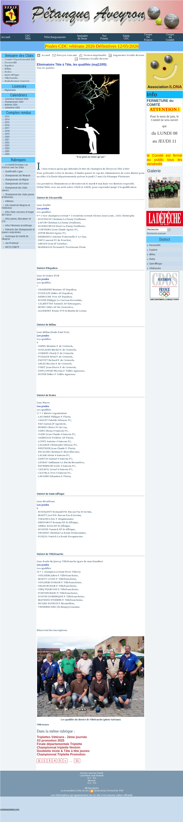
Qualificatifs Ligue (12, 171)
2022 (5, 142)
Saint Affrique (10, 74)
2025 (5, 151)
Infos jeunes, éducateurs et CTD (16, 220)
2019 (5, 134)
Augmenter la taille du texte (126, 55)
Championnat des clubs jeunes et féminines (18, 196)
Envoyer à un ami (64, 55)
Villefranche (9, 78)
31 (77, 760)
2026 (5, 154)
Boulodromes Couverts (15, 81)
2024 (5, 148)
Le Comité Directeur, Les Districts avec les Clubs (15, 166)
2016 (5, 125)
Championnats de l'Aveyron (16, 175)
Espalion (7, 65)
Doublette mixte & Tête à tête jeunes (63, 751)
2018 (5, 131)
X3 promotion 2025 (50, 740)
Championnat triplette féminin (58, 747)
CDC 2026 (27, 37)
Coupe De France (148, 37)
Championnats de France (15, 183)
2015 (5, 122)
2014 (5, 119)
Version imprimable (92, 55)
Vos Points (104, 37)
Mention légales (92, 788)
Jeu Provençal (10, 243)
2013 (5, 116)
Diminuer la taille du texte (91, 58)
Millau (6, 68)
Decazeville (9, 62)
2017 (5, 128)
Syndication (99, 790)
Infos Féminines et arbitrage (17, 225)
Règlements (8, 90)
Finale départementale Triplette (59, 744)
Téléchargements (55, 37)
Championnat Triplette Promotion (61, 754)
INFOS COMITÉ (10, 247)
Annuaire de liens (82, 37)
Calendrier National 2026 (14, 99)
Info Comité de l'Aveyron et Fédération (16, 206)
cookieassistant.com (9, 809)
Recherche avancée (156, 233)
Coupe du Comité (170, 37)
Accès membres (68, 790)
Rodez (6, 71)
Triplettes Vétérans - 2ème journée (62, 737)
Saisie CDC (126, 37)
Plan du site (83, 790)
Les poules (43, 208)
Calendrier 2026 (10, 107)
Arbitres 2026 (9, 104)
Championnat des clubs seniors (14, 189)
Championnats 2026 (12, 102)
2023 (5, 145)
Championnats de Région (15, 179)
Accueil (5, 37)
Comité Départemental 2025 (18, 59)
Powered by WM (115, 790)
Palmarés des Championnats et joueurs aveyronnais (18, 231)
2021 (5, 139)
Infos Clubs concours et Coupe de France (18, 213)
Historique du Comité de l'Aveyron (15, 237)
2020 (5, 136)
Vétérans (8, 201)
